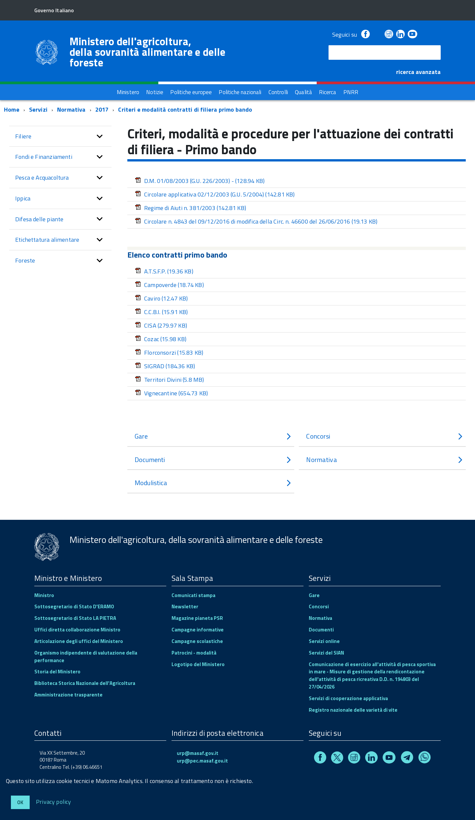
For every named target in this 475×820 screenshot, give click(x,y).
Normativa (71, 109)
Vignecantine (171, 393)
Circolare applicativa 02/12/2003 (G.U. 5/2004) (215, 194)
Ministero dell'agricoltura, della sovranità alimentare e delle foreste (148, 52)
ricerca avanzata (418, 71)
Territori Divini (169, 379)
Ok (20, 802)
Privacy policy (53, 801)
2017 (102, 109)
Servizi (38, 109)
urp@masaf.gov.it (197, 753)
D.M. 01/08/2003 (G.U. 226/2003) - (200, 180)
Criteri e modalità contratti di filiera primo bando (185, 109)
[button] (99, 136)
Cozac (160, 339)
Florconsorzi (169, 352)
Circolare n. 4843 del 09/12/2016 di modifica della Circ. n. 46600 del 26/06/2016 (256, 221)
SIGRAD (165, 366)
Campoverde (169, 284)
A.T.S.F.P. (164, 271)
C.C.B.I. (161, 311)
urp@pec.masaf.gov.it (202, 761)
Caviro (161, 298)
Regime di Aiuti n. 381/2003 (190, 207)
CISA (161, 325)
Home (11, 109)
